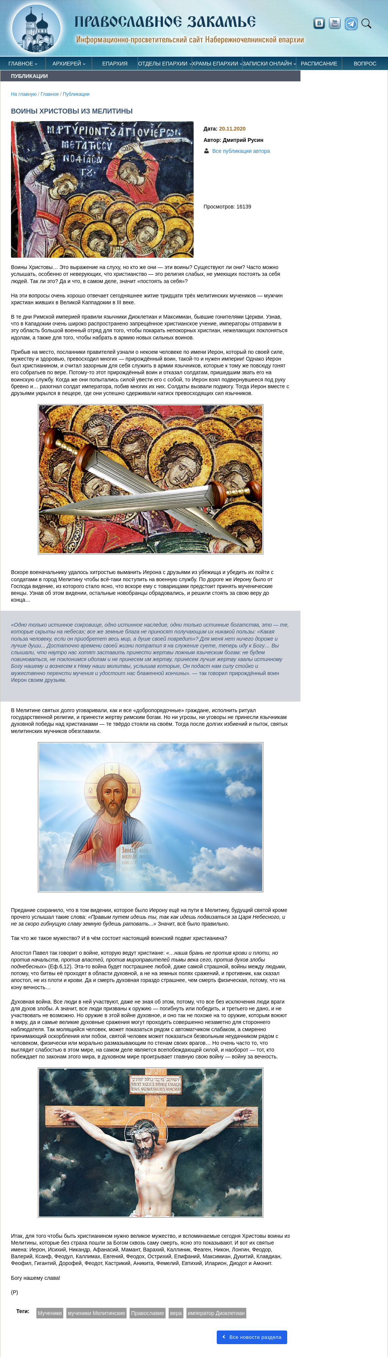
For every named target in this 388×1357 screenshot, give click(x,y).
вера (176, 1313)
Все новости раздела (252, 1337)
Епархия (115, 64)
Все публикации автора (241, 151)
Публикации (76, 94)
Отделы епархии (162, 64)
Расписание (319, 64)
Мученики (50, 1313)
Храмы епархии (215, 64)
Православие (147, 1313)
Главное (20, 64)
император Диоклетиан (216, 1313)
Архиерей (67, 64)
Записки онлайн (267, 64)
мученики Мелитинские (96, 1313)
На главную (24, 94)
